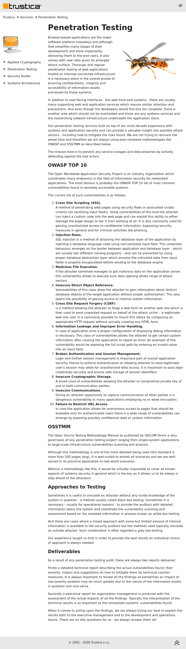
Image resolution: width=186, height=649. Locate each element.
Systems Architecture (21, 83)
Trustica (9, 17)
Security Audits (17, 76)
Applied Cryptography (22, 62)
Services (26, 17)
